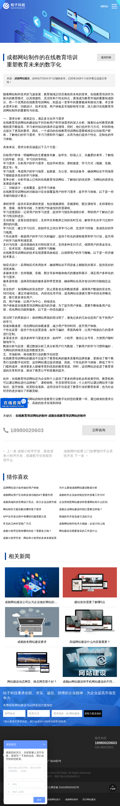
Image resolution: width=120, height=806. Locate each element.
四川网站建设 (89, 799)
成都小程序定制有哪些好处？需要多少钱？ (27, 530)
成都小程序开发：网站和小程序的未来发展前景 (30, 537)
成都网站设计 (54, 799)
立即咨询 (98, 430)
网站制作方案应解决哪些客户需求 (22, 509)
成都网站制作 (71, 799)
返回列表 (106, 57)
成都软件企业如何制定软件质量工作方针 (82, 494)
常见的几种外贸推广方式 (17, 523)
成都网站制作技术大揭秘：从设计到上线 (82, 523)
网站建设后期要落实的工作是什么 (78, 530)
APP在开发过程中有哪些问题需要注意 (24, 516)
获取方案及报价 (93, 713)
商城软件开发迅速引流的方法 (75, 516)
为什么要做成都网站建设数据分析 (78, 487)
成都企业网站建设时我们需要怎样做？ (80, 509)
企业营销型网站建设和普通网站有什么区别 (83, 502)
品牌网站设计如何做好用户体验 (21, 487)
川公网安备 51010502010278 (62, 787)
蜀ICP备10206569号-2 (67, 776)
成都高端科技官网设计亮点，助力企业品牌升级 (30, 502)
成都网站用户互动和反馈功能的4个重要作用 (28, 494)
